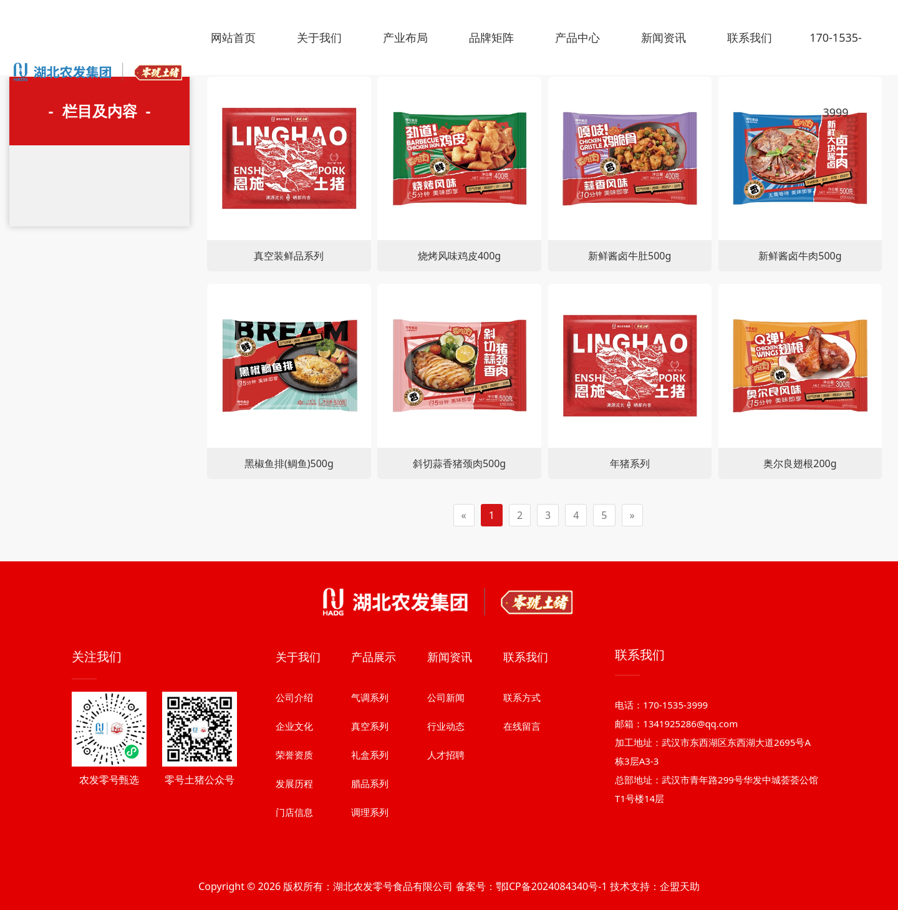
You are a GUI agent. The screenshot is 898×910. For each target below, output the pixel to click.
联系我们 (749, 37)
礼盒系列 (370, 838)
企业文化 (294, 809)
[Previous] (464, 515)
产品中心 (577, 37)
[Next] (632, 515)
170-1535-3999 (835, 75)
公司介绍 (294, 781)
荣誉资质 (294, 838)
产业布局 (405, 37)
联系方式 (522, 781)
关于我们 (319, 37)
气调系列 (370, 781)
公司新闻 (446, 781)
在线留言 (522, 809)
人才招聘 (446, 838)
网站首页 (233, 37)
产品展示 (373, 740)
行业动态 (446, 809)
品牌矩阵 (491, 37)
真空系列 (370, 809)
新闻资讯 (663, 37)
